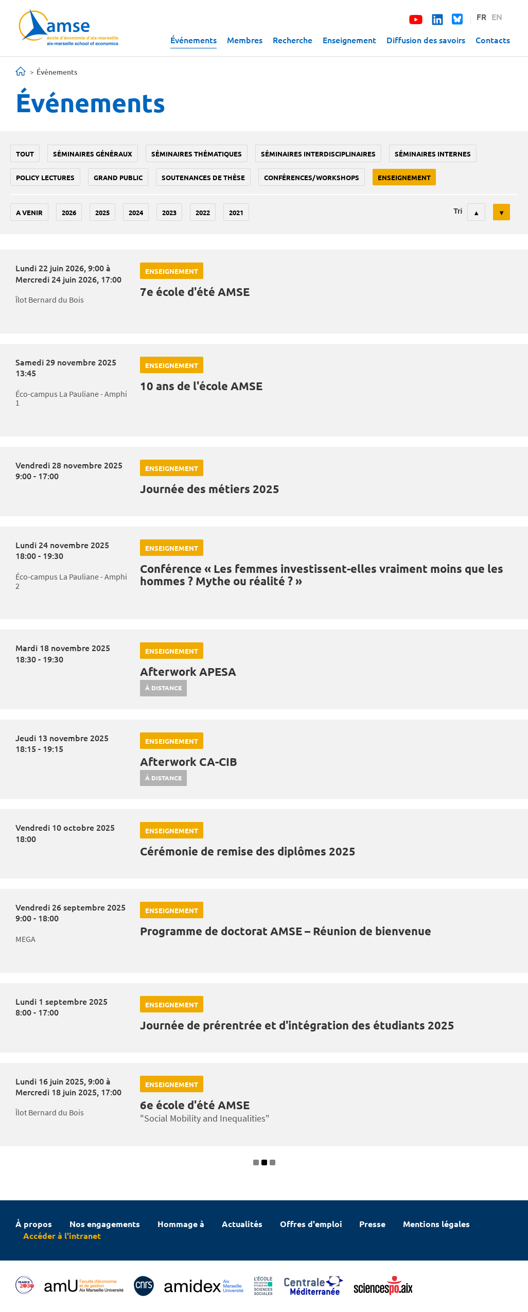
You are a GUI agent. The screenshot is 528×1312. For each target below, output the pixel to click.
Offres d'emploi (311, 1223)
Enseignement (349, 39)
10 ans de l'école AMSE (201, 386)
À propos (33, 1223)
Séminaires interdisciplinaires (318, 153)
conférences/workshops (311, 177)
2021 (236, 212)
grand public (118, 177)
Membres (244, 39)
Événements (193, 39)
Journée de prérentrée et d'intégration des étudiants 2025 (297, 1025)
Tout (25, 153)
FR (481, 16)
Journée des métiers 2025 (209, 489)
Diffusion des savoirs (425, 39)
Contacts (493, 39)
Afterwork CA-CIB (188, 761)
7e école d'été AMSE (195, 292)
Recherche (292, 39)
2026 (69, 212)
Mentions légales (436, 1223)
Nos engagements (104, 1223)
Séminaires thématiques (196, 153)
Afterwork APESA (188, 671)
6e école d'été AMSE (195, 1105)
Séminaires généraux (92, 153)
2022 (203, 212)
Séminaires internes (433, 153)
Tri (457, 211)
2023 (169, 212)
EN (496, 16)
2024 (136, 212)
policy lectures (45, 177)
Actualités (242, 1223)
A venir (29, 212)
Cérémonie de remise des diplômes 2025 (248, 851)
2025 (102, 212)
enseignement (404, 177)
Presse (372, 1223)
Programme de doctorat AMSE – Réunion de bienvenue (285, 931)
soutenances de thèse (203, 177)
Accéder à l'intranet (62, 1235)
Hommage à (180, 1223)
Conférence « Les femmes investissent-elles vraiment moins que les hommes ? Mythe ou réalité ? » (321, 575)
